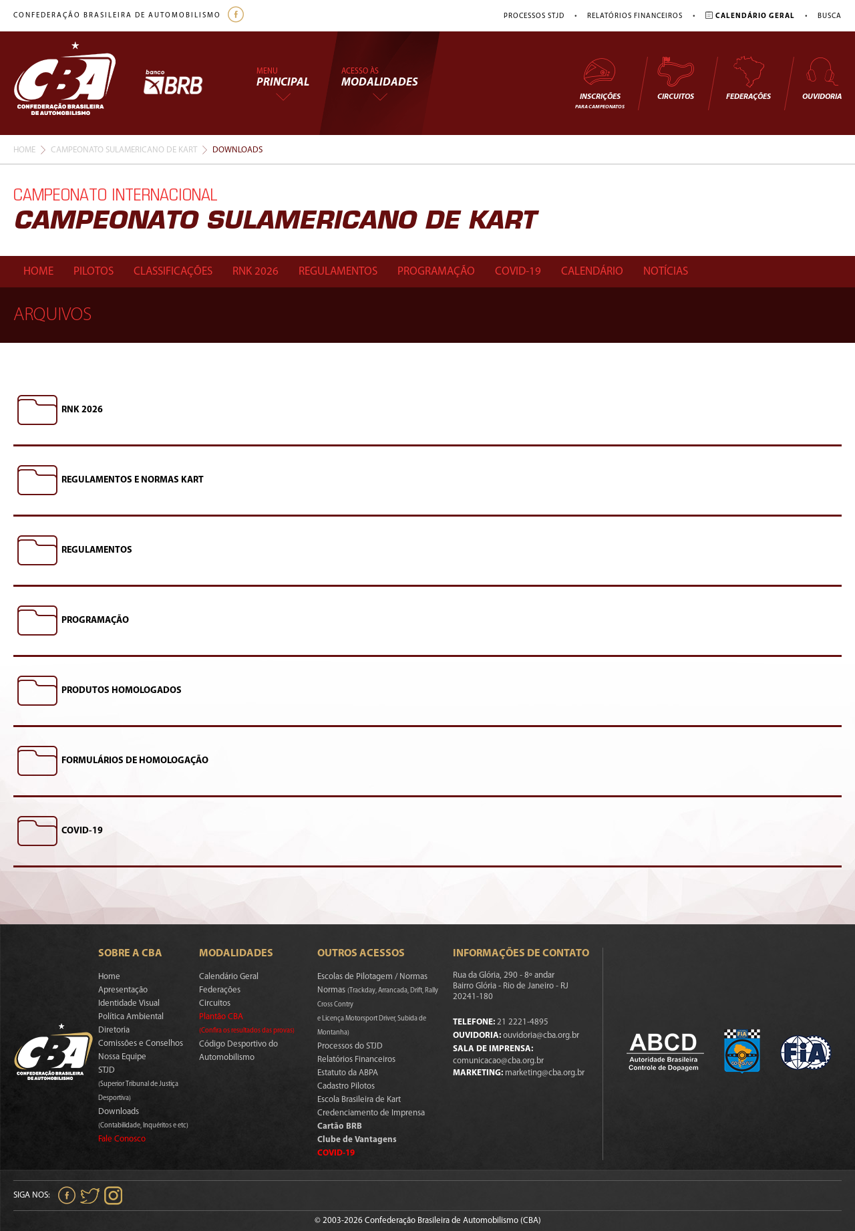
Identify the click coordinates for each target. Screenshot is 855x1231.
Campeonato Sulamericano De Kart (124, 150)
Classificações (173, 271)
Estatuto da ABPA (347, 1073)
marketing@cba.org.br (544, 1073)
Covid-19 (518, 271)
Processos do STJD (350, 1046)
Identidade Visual (129, 1003)
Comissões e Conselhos (140, 1043)
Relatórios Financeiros (635, 16)
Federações (748, 78)
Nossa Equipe (122, 1057)
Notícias (665, 271)
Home (24, 150)
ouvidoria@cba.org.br (541, 1035)
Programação (436, 271)
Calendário (592, 271)
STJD (138, 1084)
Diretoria (114, 1030)
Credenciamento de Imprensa (371, 1113)
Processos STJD (534, 16)
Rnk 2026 (255, 271)
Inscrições (600, 82)
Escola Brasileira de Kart (359, 1099)
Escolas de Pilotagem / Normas (372, 976)
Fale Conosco (122, 1139)
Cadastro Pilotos (346, 1086)
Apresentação (123, 990)
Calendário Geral (229, 976)
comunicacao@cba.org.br (498, 1061)
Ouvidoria (822, 78)
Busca (830, 16)
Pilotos (93, 271)
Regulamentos (338, 271)
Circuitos (675, 78)
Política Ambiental (131, 1016)
